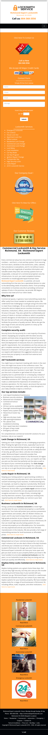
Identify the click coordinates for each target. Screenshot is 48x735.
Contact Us (27, 720)
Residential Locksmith (24, 600)
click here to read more (13, 500)
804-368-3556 (28, 18)
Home (6, 718)
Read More (24, 623)
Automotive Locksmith (24, 652)
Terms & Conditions (14, 723)
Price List (25, 723)
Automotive (31, 718)
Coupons (19, 720)
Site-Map (32, 723)
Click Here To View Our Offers (24, 203)
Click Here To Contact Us (24, 38)
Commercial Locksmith (24, 626)
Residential (13, 718)
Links (38, 723)
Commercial (22, 718)
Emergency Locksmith (24, 678)
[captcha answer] (26, 113)
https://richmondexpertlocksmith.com (31, 713)
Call (24, 732)
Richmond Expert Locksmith (12, 281)
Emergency (40, 718)
